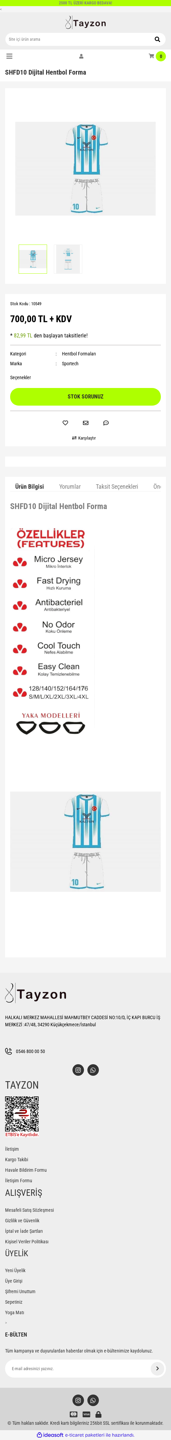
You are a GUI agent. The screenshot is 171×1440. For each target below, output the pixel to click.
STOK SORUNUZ (85, 396)
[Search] (85, 39)
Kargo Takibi (16, 1159)
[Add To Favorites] (65, 423)
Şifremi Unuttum (20, 1291)
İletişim (12, 1149)
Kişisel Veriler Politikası (26, 1241)
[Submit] (157, 1369)
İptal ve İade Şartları (24, 1231)
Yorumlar (70, 486)
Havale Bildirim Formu (26, 1170)
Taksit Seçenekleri (117, 486)
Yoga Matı (14, 1312)
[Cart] (157, 56)
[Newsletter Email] (85, 1369)
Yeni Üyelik (15, 1270)
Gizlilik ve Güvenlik (22, 1220)
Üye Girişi (13, 1281)
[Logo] (85, 22)
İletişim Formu (18, 1180)
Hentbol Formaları (79, 353)
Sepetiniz (13, 1302)
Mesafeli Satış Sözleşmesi (29, 1210)
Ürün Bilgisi (29, 486)
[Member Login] (81, 56)
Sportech (70, 363)
